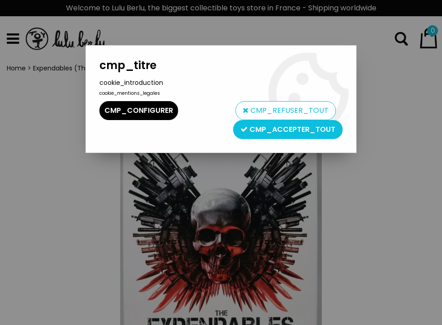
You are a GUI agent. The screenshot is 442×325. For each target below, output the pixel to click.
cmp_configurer (138, 110)
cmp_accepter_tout (287, 129)
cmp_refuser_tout (286, 110)
